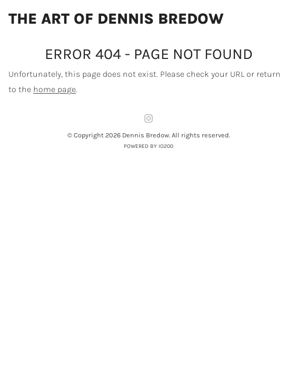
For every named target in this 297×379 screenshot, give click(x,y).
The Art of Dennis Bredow (116, 19)
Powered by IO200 (148, 146)
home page (54, 89)
